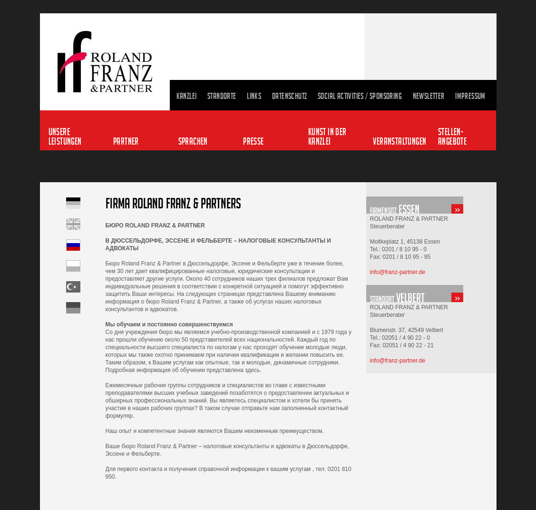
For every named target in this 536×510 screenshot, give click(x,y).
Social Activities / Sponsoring (360, 96)
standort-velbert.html (431, 293)
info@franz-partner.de (397, 272)
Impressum (470, 96)
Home (86, 224)
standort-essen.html (431, 205)
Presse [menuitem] (253, 141)
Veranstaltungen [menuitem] (399, 141)
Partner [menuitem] (126, 141)
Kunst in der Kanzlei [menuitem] (327, 136)
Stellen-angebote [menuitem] (452, 136)
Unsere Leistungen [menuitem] (65, 136)
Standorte (221, 96)
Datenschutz (289, 96)
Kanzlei (186, 96)
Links (254, 96)
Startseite (86, 203)
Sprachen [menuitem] (193, 141)
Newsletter (429, 96)
